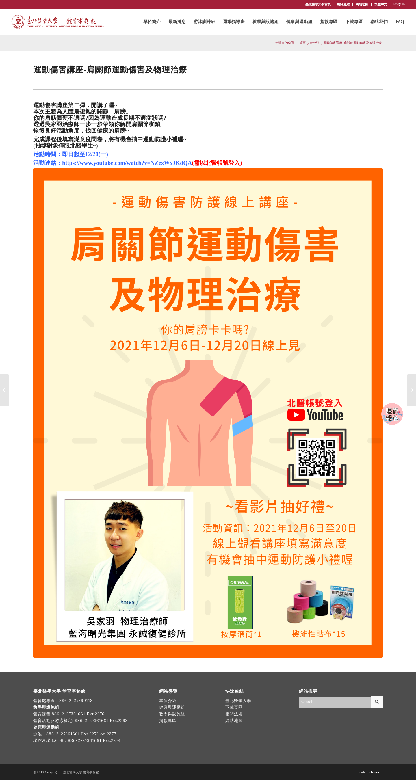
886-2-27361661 (68, 713)
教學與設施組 (173, 713)
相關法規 (234, 713)
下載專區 (234, 707)
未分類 (314, 43)
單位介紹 (168, 700)
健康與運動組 (172, 707)
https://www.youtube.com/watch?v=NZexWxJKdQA (127, 163)
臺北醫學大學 (238, 700)
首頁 (302, 43)
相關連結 (343, 4)
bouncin (377, 772)
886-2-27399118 (76, 700)
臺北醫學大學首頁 (318, 4)
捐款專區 (168, 720)
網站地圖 (362, 4)
